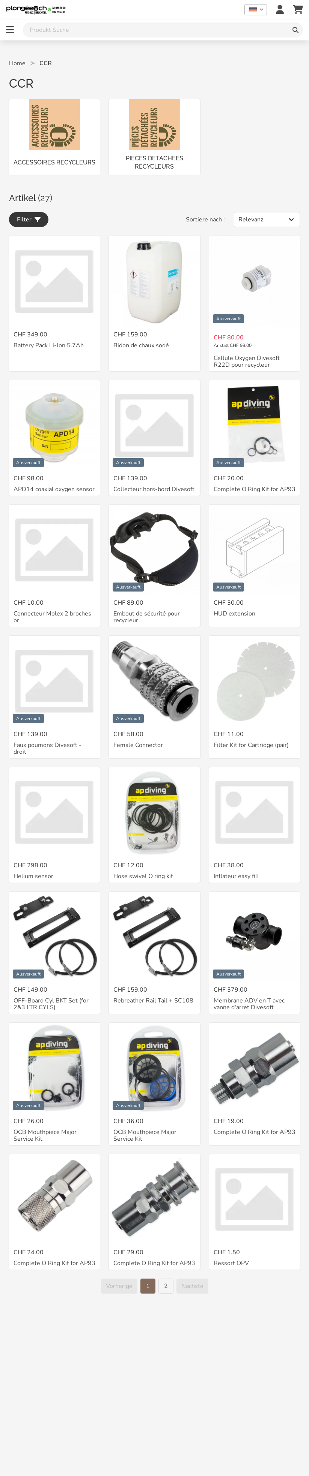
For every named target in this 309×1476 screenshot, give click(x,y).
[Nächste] (192, 1286)
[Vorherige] (119, 1286)
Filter (29, 219)
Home (17, 63)
